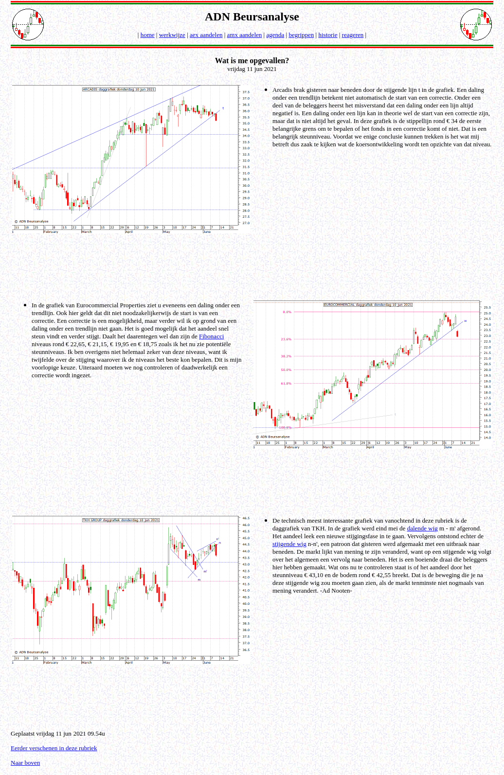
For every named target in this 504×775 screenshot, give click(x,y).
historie (327, 34)
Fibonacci (211, 336)
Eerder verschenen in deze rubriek (54, 748)
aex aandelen (206, 34)
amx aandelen (244, 34)
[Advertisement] (254, 266)
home (148, 34)
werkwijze (172, 34)
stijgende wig (289, 543)
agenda (275, 34)
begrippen (301, 34)
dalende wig (422, 528)
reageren (353, 34)
